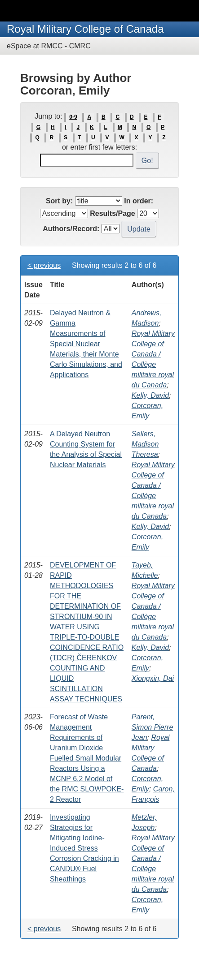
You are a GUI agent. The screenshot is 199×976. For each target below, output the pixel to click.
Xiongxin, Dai (153, 678)
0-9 (73, 117)
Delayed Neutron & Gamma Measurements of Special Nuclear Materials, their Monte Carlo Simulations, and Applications (86, 343)
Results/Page (112, 213)
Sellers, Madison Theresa (145, 444)
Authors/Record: (71, 228)
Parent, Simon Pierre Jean (152, 727)
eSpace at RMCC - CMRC (49, 46)
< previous (44, 265)
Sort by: (59, 201)
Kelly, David (150, 395)
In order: (138, 201)
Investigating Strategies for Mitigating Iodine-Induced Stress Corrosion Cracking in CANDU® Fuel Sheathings (84, 848)
